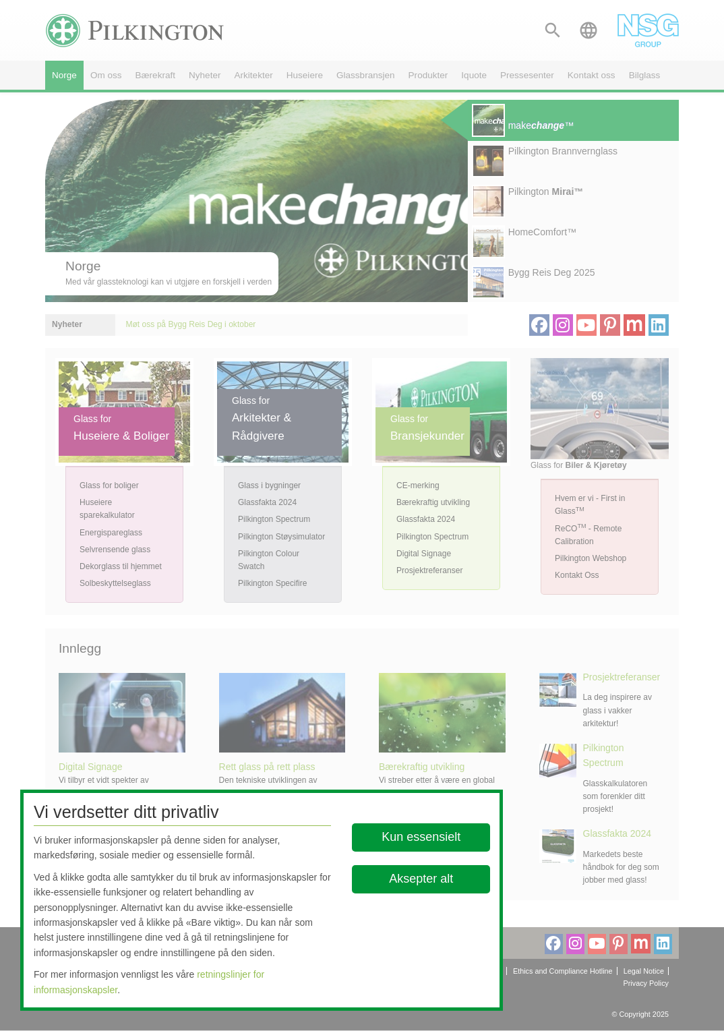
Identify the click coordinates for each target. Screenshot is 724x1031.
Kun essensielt (421, 837)
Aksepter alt (421, 878)
